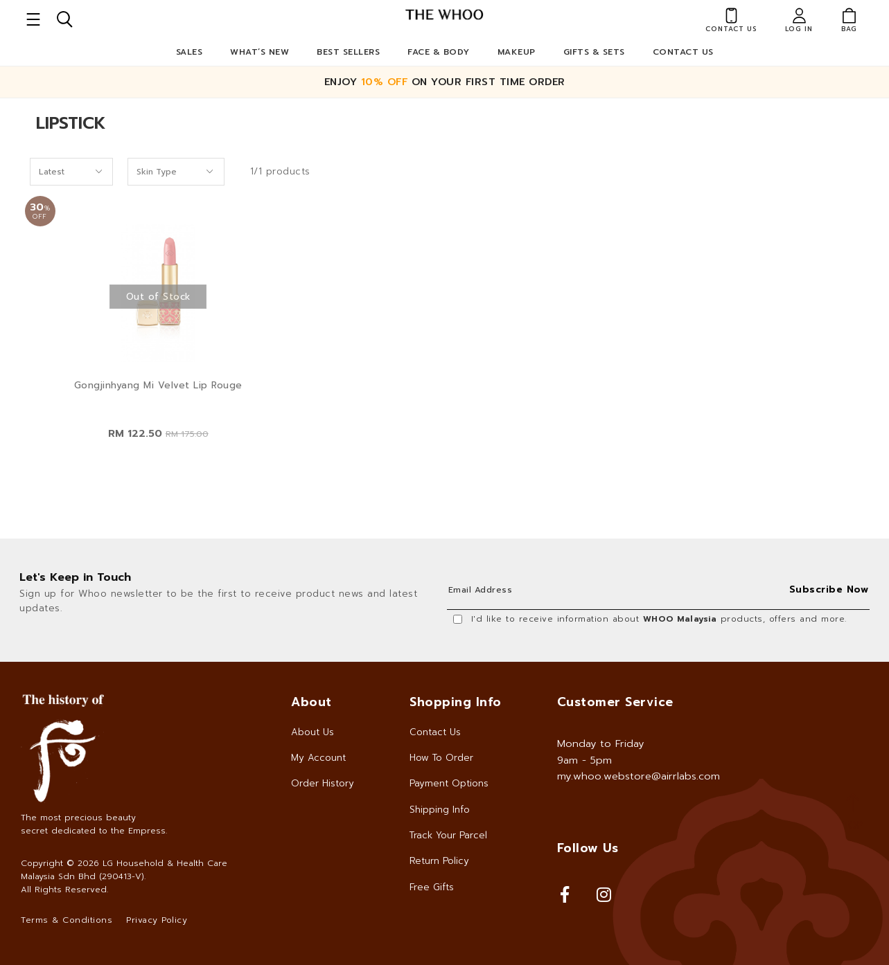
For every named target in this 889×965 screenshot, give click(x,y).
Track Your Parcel (448, 835)
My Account (318, 757)
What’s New (259, 52)
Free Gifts (432, 887)
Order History (322, 783)
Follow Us (588, 848)
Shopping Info (456, 702)
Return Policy (439, 861)
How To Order (441, 757)
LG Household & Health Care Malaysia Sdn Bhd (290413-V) (124, 870)
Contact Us (683, 52)
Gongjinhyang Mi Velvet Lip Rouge (158, 385)
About (311, 702)
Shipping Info (440, 809)
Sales (189, 52)
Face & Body (438, 52)
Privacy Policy (156, 920)
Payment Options (449, 783)
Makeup (517, 52)
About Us (312, 732)
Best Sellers (348, 52)
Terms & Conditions (66, 920)
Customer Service (615, 702)
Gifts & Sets (594, 52)
